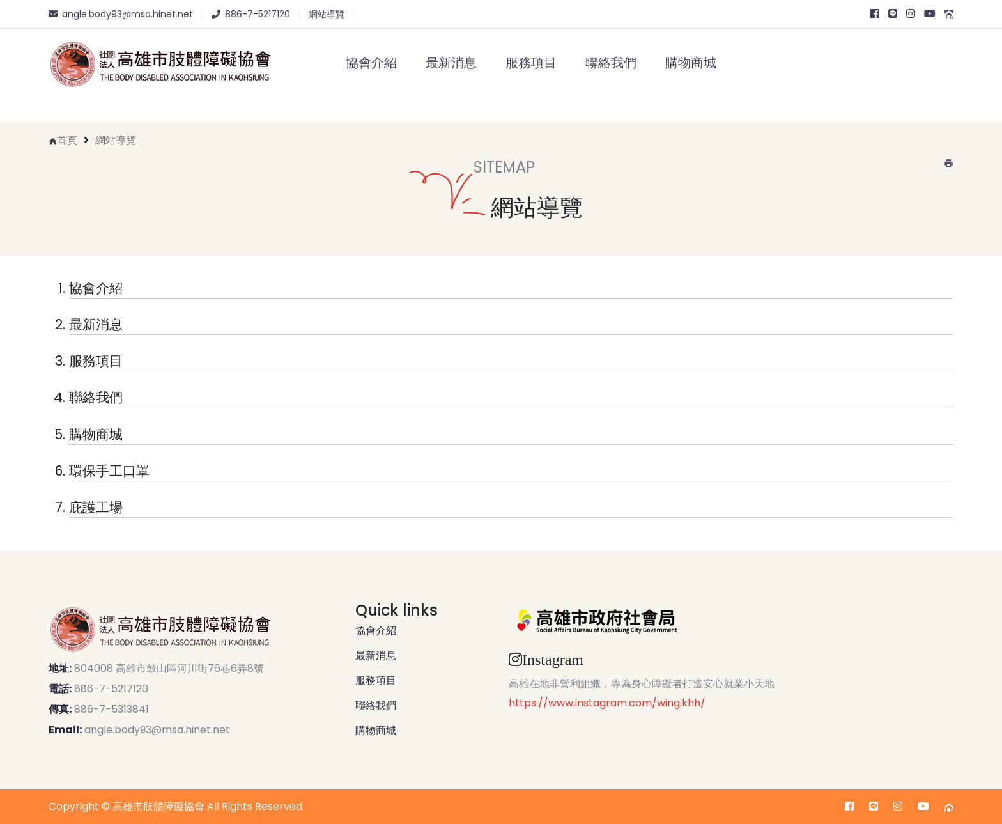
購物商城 (690, 63)
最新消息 (451, 63)
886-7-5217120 (111, 688)
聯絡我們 (610, 63)
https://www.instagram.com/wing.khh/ (607, 703)
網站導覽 (115, 140)
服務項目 (531, 63)
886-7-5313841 (111, 709)
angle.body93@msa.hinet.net (157, 729)
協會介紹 (371, 63)
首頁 (67, 140)
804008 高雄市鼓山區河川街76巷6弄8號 (169, 668)
